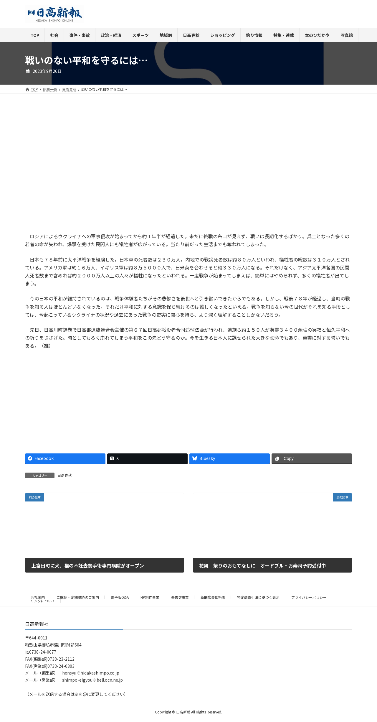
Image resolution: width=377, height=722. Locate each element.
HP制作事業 (149, 597)
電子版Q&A (120, 597)
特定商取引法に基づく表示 (258, 597)
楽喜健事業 (180, 597)
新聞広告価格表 (213, 597)
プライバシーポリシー (309, 597)
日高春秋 (64, 475)
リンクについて (42, 600)
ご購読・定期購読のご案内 (78, 597)
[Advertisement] (104, 169)
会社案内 (38, 597)
